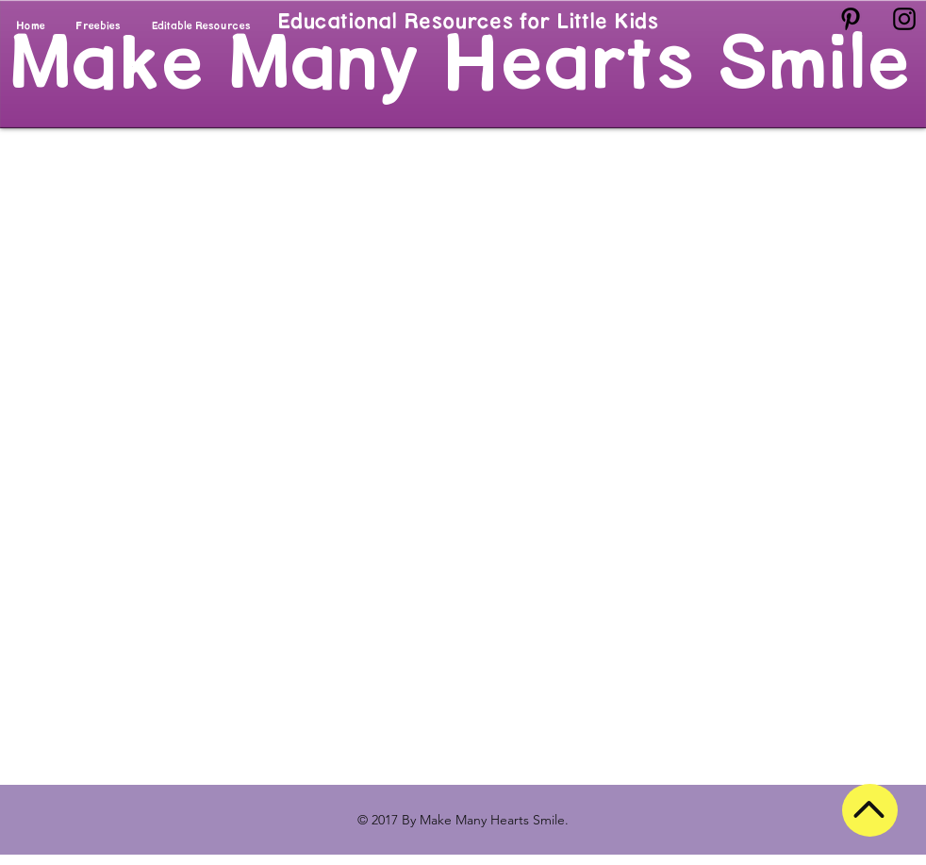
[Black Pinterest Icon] (850, 19)
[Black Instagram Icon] (904, 19)
